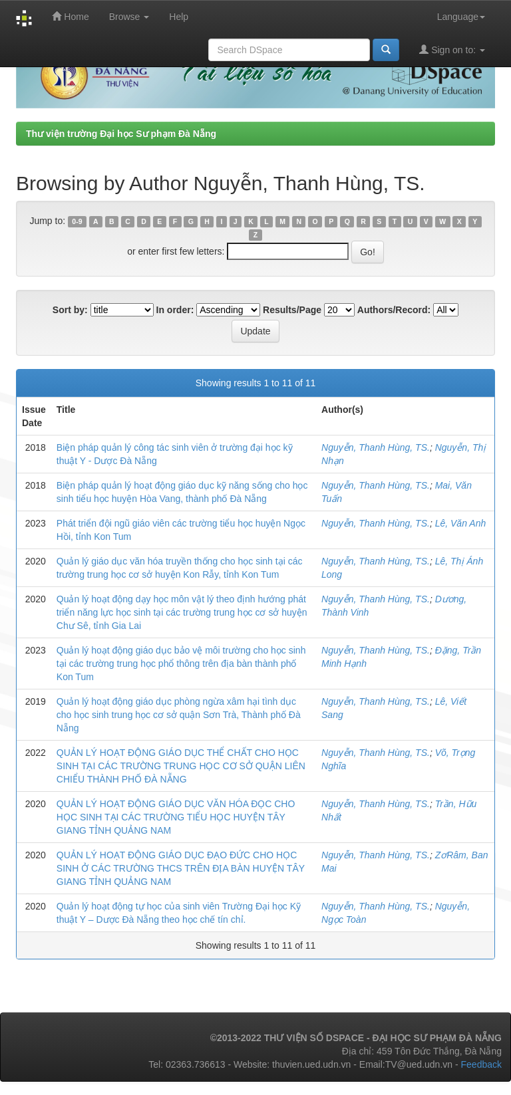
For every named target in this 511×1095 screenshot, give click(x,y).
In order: (175, 309)
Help (178, 16)
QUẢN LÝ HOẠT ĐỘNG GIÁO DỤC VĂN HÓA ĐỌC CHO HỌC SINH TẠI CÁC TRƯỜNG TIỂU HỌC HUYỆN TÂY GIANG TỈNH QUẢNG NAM (176, 817)
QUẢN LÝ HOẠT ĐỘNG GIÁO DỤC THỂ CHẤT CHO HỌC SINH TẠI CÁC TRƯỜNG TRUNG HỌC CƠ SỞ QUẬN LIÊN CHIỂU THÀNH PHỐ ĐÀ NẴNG (181, 766)
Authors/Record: (393, 309)
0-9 (77, 221)
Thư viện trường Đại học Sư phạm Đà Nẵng (121, 133)
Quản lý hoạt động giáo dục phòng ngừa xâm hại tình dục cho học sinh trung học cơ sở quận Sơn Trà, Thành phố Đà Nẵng (179, 714)
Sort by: (70, 309)
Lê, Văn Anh (460, 523)
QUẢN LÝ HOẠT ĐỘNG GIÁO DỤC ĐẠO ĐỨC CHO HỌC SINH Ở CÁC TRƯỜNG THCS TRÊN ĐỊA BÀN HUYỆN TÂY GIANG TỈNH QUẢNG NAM (181, 868)
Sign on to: (452, 49)
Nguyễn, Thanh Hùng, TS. (375, 447)
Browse (129, 16)
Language (461, 16)
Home (70, 16)
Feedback (481, 1064)
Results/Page (292, 309)
